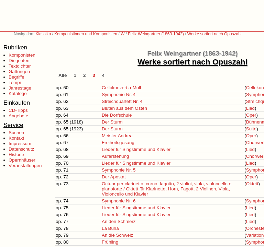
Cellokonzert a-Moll (121, 87)
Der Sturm (112, 122)
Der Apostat (114, 176)
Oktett (252, 183)
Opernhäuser (22, 160)
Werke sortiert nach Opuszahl (214, 34)
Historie (16, 154)
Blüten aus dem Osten (124, 108)
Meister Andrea (117, 135)
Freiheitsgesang (118, 142)
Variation (255, 235)
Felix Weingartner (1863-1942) (156, 34)
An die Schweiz (117, 235)
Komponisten (22, 55)
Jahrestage (20, 88)
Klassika (43, 34)
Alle (62, 75)
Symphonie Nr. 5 (119, 170)
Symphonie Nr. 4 (119, 94)
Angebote (18, 115)
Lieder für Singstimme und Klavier (136, 149)
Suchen (16, 132)
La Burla (110, 228)
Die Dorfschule (117, 115)
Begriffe (16, 77)
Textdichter (20, 66)
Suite (251, 128)
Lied (250, 108)
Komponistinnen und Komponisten (85, 34)
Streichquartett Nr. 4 (122, 101)
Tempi (15, 82)
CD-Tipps (18, 110)
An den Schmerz (119, 221)
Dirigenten (19, 60)
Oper (251, 115)
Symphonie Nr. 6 (119, 200)
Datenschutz (21, 149)
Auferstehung (115, 156)
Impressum (20, 143)
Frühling (110, 242)
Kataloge (18, 93)
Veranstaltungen (25, 165)
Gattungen (19, 71)
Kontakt (16, 138)
